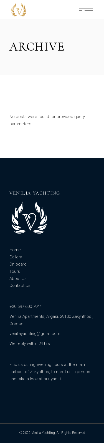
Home (15, 249)
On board (18, 264)
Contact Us (20, 285)
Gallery (15, 257)
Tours (14, 271)
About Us (18, 278)
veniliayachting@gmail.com (34, 333)
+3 (11, 306)
